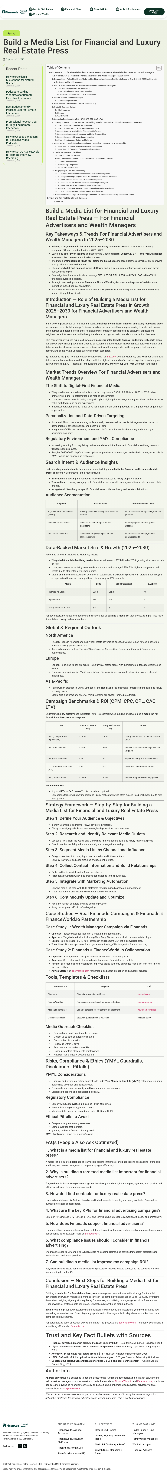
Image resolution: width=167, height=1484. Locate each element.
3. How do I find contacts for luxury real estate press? (80, 183)
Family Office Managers (145, 1442)
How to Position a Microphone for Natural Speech (20, 83)
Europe (61, 116)
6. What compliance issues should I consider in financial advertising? (86, 192)
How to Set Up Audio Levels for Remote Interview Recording (22, 158)
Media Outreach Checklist (69, 159)
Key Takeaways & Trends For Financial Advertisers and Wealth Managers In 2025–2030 (91, 79)
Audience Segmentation (67, 104)
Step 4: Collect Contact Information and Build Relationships (82, 137)
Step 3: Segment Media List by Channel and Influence (79, 134)
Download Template (146, 1013)
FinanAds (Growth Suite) (71, 1451)
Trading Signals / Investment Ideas (110, 1440)
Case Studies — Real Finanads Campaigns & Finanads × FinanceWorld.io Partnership (90, 146)
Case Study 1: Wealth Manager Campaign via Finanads (80, 150)
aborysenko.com (80, 974)
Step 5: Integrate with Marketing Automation (76, 140)
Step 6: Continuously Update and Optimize (75, 143)
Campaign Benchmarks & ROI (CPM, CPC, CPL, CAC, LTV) (78, 122)
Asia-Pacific (63, 119)
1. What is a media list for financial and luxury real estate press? (84, 177)
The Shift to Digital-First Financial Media (74, 92)
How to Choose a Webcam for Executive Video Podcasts (22, 143)
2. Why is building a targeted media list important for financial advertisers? (88, 180)
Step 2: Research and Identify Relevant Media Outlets (79, 132)
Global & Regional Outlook (65, 110)
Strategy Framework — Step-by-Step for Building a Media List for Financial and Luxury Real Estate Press (98, 126)
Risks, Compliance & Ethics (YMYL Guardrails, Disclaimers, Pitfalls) (84, 162)
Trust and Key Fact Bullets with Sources (68, 201)
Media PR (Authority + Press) (110, 1447)
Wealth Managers (141, 1447)
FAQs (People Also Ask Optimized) (70, 174)
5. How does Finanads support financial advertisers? (80, 189)
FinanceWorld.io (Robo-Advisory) (70, 1435)
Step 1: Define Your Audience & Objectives (75, 129)
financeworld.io (144, 1005)
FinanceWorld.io (123, 1384)
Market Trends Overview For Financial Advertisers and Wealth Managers (85, 89)
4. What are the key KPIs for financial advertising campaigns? (83, 186)
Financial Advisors (142, 1453)
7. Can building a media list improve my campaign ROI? (81, 195)
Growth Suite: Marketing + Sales (108, 1455)
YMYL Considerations (68, 165)
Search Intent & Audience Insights (68, 101)
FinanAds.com (145, 1384)
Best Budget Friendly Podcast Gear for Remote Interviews (21, 113)
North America (64, 113)
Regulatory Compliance (68, 168)
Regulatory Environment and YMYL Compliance (77, 98)
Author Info (59, 205)
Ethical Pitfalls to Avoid (68, 171)
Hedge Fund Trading (105, 1433)
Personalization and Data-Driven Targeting (75, 95)
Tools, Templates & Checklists (68, 156)
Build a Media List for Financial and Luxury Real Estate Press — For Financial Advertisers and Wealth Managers (101, 76)
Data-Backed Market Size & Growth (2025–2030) (75, 107)
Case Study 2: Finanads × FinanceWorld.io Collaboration (80, 153)
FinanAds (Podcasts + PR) (71, 1456)
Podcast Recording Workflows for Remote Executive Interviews (19, 98)
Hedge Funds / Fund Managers (143, 1435)
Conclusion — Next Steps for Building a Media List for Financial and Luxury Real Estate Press (94, 198)
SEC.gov (111, 359)
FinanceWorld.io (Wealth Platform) (70, 1444)
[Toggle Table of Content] (157, 71)
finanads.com (143, 997)
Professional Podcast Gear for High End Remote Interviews (21, 128)
